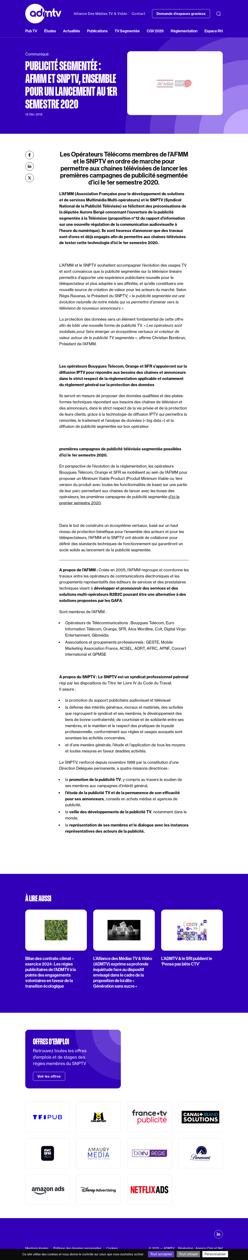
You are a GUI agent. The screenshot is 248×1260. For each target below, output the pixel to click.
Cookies (112, 1248)
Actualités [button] (71, 30)
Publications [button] (97, 30)
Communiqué (37, 54)
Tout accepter (161, 1254)
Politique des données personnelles (77, 1248)
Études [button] (50, 30)
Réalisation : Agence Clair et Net (200, 1248)
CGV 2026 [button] (155, 30)
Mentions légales (36, 1248)
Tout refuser (188, 1254)
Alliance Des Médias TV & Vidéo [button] (100, 13)
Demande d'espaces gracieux (181, 13)
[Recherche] (218, 13)
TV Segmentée (127, 30)
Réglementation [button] (184, 30)
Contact (138, 13)
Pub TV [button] (31, 30)
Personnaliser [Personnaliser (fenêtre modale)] (215, 1254)
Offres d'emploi (51, 1042)
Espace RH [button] (213, 30)
